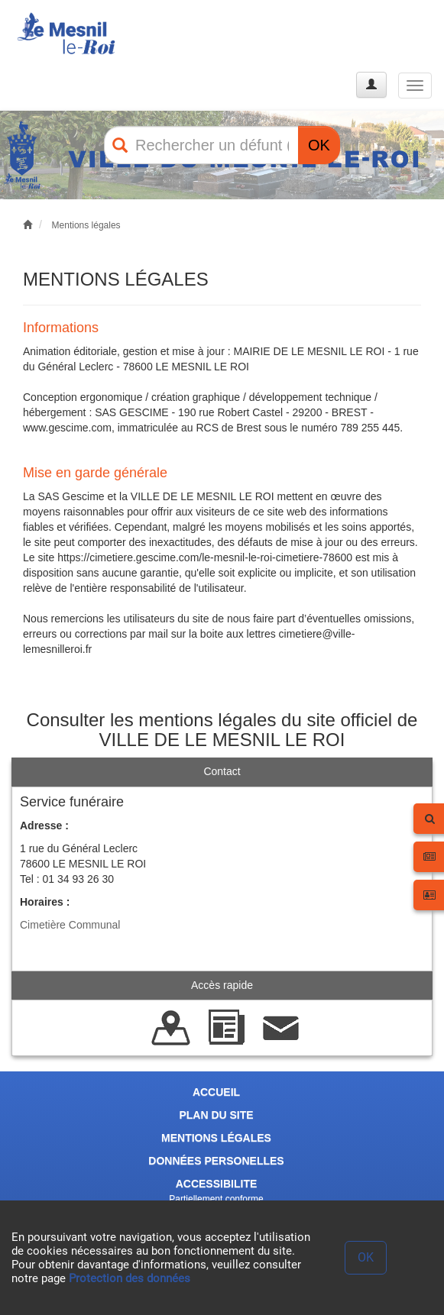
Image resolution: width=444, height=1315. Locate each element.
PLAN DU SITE (216, 1115)
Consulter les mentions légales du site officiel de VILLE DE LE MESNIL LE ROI (222, 729)
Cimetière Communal (70, 925)
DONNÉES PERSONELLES (216, 1161)
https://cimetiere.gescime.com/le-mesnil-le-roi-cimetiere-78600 (204, 557)
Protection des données (129, 1278)
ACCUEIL (216, 1092)
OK (319, 145)
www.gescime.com (67, 428)
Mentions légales (86, 225)
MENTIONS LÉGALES (216, 1138)
